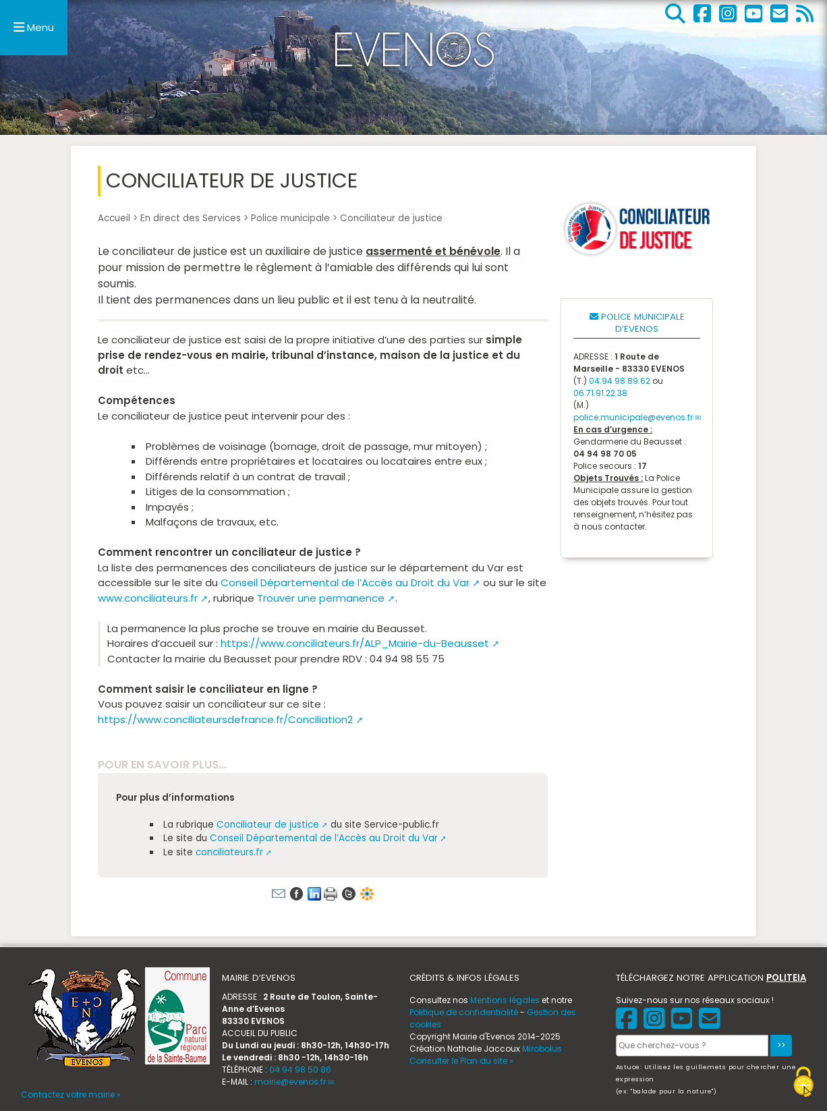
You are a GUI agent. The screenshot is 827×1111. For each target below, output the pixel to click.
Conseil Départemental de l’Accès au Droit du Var (345, 582)
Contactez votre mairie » (71, 1094)
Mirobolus (542, 1048)
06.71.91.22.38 (600, 393)
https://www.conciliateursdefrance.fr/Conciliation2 (225, 719)
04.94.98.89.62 (619, 381)
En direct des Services (190, 218)
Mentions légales (505, 1000)
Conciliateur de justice (268, 824)
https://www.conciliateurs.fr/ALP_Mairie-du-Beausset (355, 643)
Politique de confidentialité (463, 1012)
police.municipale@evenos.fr (633, 417)
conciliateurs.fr (229, 852)
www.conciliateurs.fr (148, 598)
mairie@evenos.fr (290, 1081)
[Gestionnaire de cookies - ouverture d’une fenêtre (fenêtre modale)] (803, 1084)
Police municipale (290, 218)
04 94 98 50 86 (300, 1069)
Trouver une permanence (320, 598)
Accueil (114, 218)
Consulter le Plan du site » (461, 1060)
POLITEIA (786, 977)
